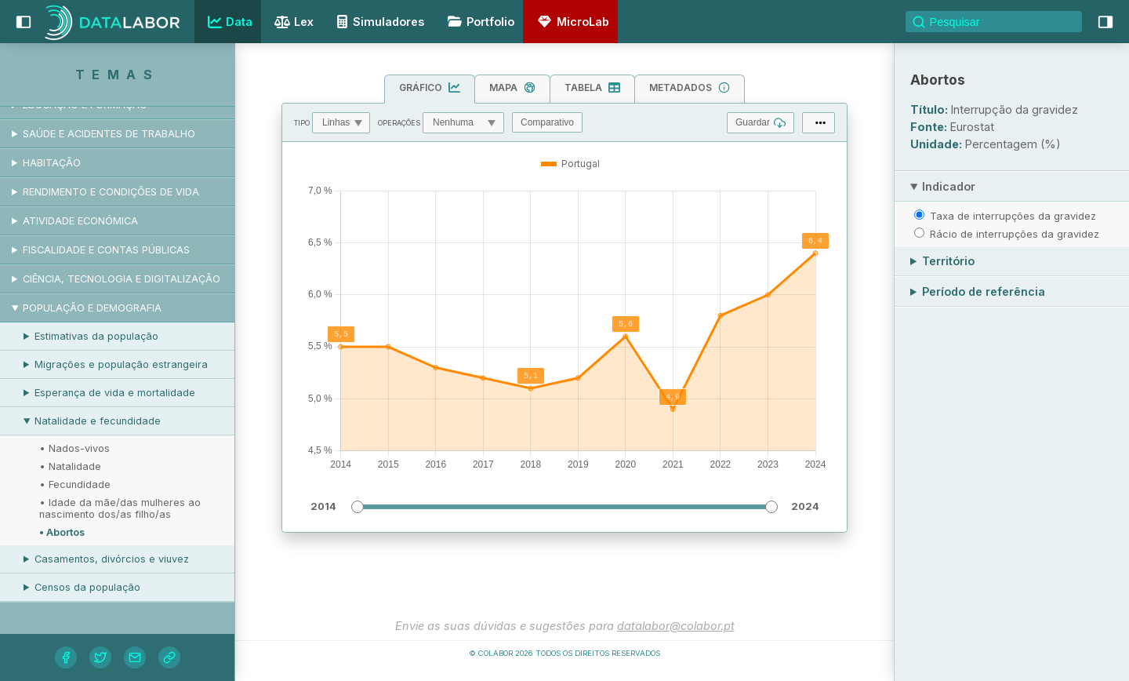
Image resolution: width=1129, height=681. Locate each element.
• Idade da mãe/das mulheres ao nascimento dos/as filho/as (120, 508)
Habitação (52, 163)
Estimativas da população (96, 336)
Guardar (760, 123)
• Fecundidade (75, 484)
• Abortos (62, 532)
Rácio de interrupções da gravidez (1014, 234)
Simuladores (378, 21)
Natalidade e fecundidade (97, 421)
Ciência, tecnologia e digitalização (121, 279)
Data (228, 22)
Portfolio (478, 21)
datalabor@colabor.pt (676, 625)
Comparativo (547, 122)
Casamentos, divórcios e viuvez (111, 559)
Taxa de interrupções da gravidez (1013, 215)
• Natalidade (70, 466)
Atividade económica (80, 221)
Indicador (948, 186)
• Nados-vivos (74, 448)
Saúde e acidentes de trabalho (109, 134)
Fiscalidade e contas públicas (106, 250)
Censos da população (87, 587)
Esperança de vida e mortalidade (114, 393)
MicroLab (570, 21)
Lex (292, 23)
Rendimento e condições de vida (111, 192)
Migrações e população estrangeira (121, 364)
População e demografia (92, 308)
